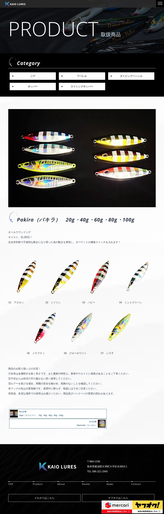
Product (38, 473)
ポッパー (33, 86)
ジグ (32, 76)
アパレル (82, 76)
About (61, 473)
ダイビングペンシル (131, 76)
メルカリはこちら (44, 487)
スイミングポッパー (82, 86)
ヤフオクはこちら (118, 487)
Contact (136, 473)
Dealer (86, 473)
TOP (10, 473)
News (110, 473)
